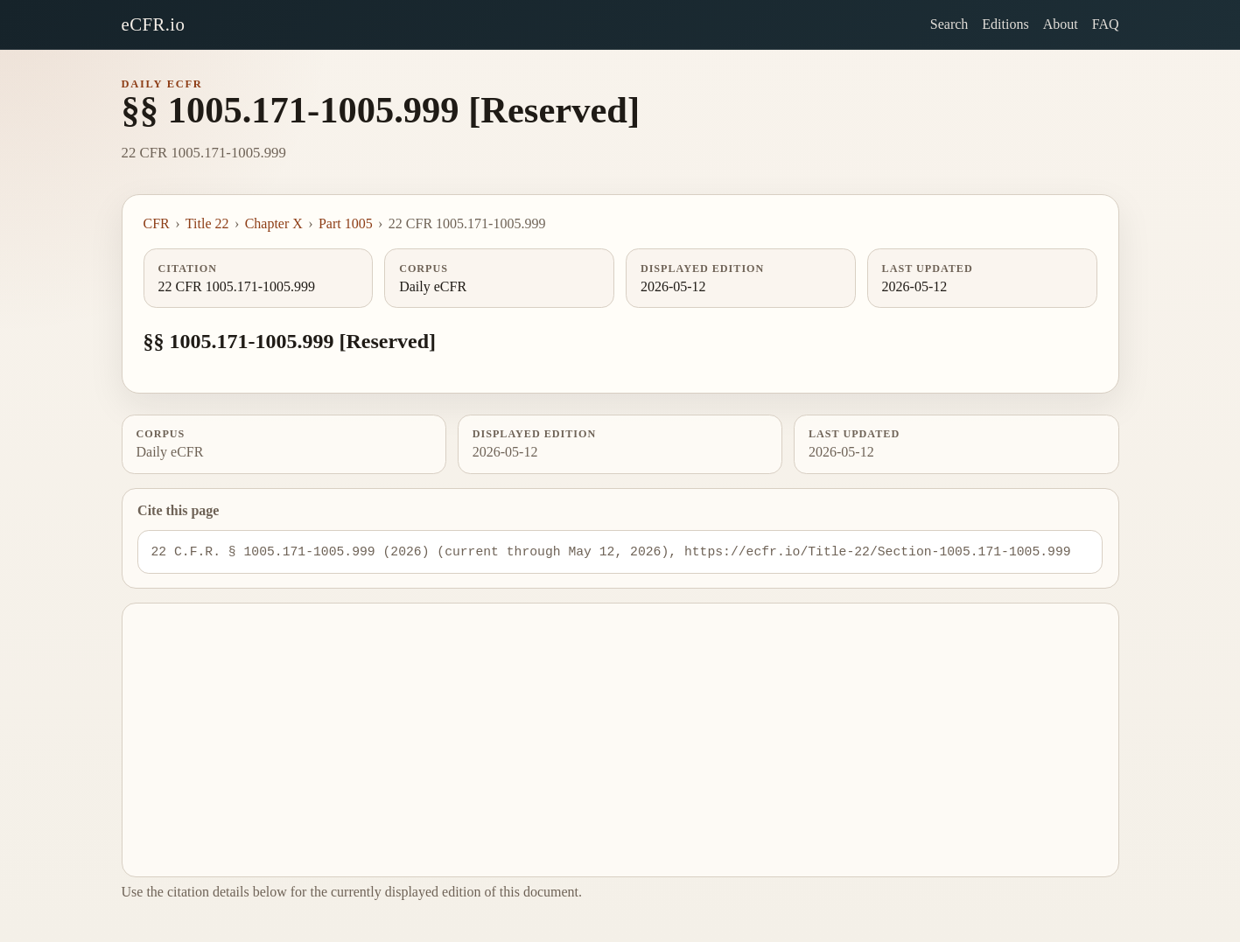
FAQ (1105, 24)
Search (949, 24)
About (1060, 24)
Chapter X (274, 223)
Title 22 (207, 223)
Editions (1005, 24)
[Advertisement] (620, 740)
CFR (157, 223)
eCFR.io (154, 24)
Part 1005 (346, 223)
